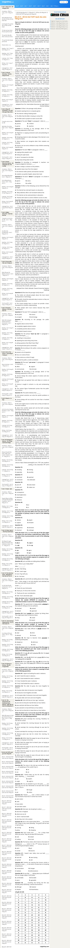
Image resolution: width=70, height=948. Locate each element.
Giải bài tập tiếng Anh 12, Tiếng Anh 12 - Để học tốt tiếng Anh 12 (32, 12)
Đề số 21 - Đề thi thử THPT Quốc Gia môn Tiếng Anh (30, 18)
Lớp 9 (17, 6)
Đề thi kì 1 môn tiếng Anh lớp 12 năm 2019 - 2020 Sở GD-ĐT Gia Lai (59, 26)
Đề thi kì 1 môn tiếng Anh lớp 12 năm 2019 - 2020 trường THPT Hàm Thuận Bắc (59, 25)
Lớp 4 (38, 6)
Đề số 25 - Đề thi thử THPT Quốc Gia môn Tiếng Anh (59, 28)
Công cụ (56, 6)
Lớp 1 (51, 6)
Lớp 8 (21, 6)
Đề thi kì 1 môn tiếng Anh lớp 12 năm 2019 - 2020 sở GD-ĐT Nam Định (59, 23)
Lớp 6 (30, 6)
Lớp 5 (34, 6)
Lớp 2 (47, 6)
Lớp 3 (43, 6)
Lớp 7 (25, 6)
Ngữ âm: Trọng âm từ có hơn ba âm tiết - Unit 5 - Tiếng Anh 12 (59, 21)
